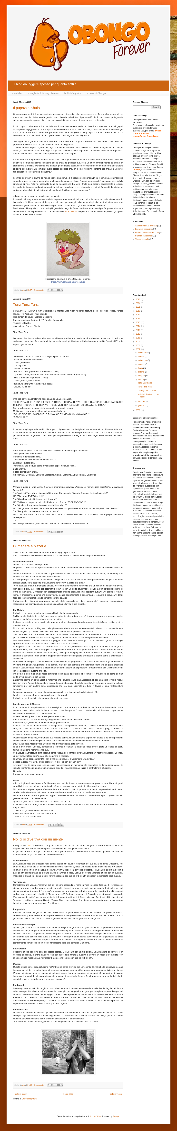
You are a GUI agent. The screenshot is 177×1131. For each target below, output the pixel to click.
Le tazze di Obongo (96, 93)
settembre (143, 360)
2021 (138, 307)
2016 (138, 318)
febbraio (142, 401)
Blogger (116, 1116)
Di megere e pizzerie (29, 546)
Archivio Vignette (72, 93)
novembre (143, 352)
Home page (68, 1094)
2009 (138, 341)
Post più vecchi (115, 1094)
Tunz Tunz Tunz (26, 305)
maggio (141, 375)
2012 (138, 334)
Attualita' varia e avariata (146, 226)
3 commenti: (39, 290)
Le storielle (16, 93)
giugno (141, 372)
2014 (138, 326)
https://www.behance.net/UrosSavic (68, 282)
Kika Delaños (71, 211)
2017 (138, 315)
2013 (138, 330)
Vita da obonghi (142, 239)
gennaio (142, 405)
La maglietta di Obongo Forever (43, 93)
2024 (138, 303)
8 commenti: (39, 532)
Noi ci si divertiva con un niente (38, 839)
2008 (138, 345)
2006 (138, 410)
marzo (141, 379)
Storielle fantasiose (143, 236)
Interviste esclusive (143, 229)
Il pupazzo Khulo (26, 108)
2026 (138, 299)
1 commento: (39, 825)
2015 (138, 322)
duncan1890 (95, 1116)
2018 (138, 311)
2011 (138, 338)
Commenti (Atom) (29, 1099)
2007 (138, 349)
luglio (140, 368)
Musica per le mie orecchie (147, 232)
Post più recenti (21, 1094)
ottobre (141, 356)
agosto (141, 364)
